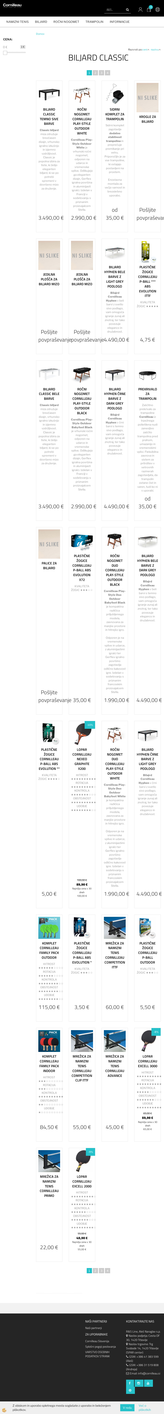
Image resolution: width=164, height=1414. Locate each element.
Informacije (120, 21)
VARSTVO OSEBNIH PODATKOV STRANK (97, 1354)
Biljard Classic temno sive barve (49, 116)
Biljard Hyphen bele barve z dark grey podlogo (147, 565)
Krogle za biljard (147, 119)
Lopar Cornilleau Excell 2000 (82, 1181)
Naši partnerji (93, 1328)
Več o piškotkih (145, 1407)
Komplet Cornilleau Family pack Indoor (49, 1063)
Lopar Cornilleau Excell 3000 (147, 1061)
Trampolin (94, 21)
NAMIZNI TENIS (17, 21)
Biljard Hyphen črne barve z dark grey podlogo (115, 399)
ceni (146, 49)
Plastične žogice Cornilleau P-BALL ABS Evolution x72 (81, 567)
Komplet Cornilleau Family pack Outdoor (49, 950)
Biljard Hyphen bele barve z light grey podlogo (114, 276)
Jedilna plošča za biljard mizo (49, 279)
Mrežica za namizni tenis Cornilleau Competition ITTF (115, 955)
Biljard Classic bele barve (49, 394)
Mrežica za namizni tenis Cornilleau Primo (49, 1186)
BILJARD (41, 21)
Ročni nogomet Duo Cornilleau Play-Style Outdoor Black (114, 570)
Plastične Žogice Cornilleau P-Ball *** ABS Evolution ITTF (147, 281)
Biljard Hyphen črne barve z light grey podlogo (147, 759)
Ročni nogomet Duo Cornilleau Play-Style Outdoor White (114, 764)
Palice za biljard (49, 565)
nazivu (156, 49)
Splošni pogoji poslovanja (100, 1346)
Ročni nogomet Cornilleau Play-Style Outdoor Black (81, 401)
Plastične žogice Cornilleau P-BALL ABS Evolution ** (49, 759)
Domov (40, 33)
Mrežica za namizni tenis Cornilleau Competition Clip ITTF (82, 1068)
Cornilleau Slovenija (97, 1341)
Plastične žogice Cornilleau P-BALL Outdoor (147, 953)
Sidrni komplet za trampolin (114, 114)
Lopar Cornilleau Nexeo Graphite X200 (81, 759)
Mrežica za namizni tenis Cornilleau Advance (114, 1066)
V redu (127, 1407)
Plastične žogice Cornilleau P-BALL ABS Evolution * (82, 953)
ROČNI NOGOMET (66, 21)
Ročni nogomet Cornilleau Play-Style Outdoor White (81, 121)
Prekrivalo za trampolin (147, 394)
